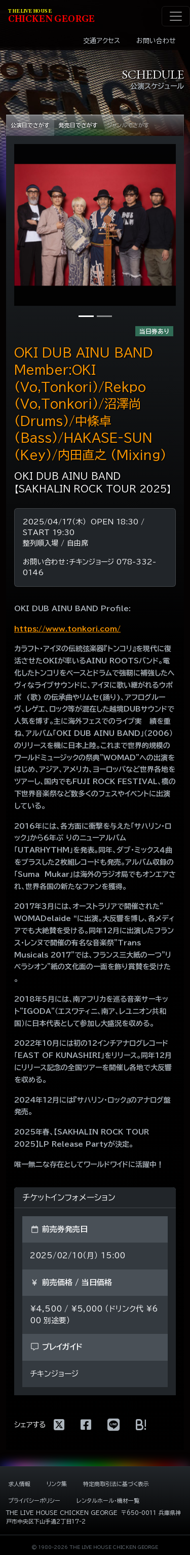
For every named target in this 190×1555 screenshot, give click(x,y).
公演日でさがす (30, 125)
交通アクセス (101, 41)
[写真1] (86, 316)
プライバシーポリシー (34, 1500)
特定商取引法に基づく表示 (116, 1484)
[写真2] (104, 316)
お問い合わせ (156, 41)
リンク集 (57, 1484)
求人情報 (19, 1484)
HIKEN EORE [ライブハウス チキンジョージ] (51, 16)
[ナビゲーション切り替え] (176, 16)
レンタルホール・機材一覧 (108, 1500)
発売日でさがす (78, 125)
